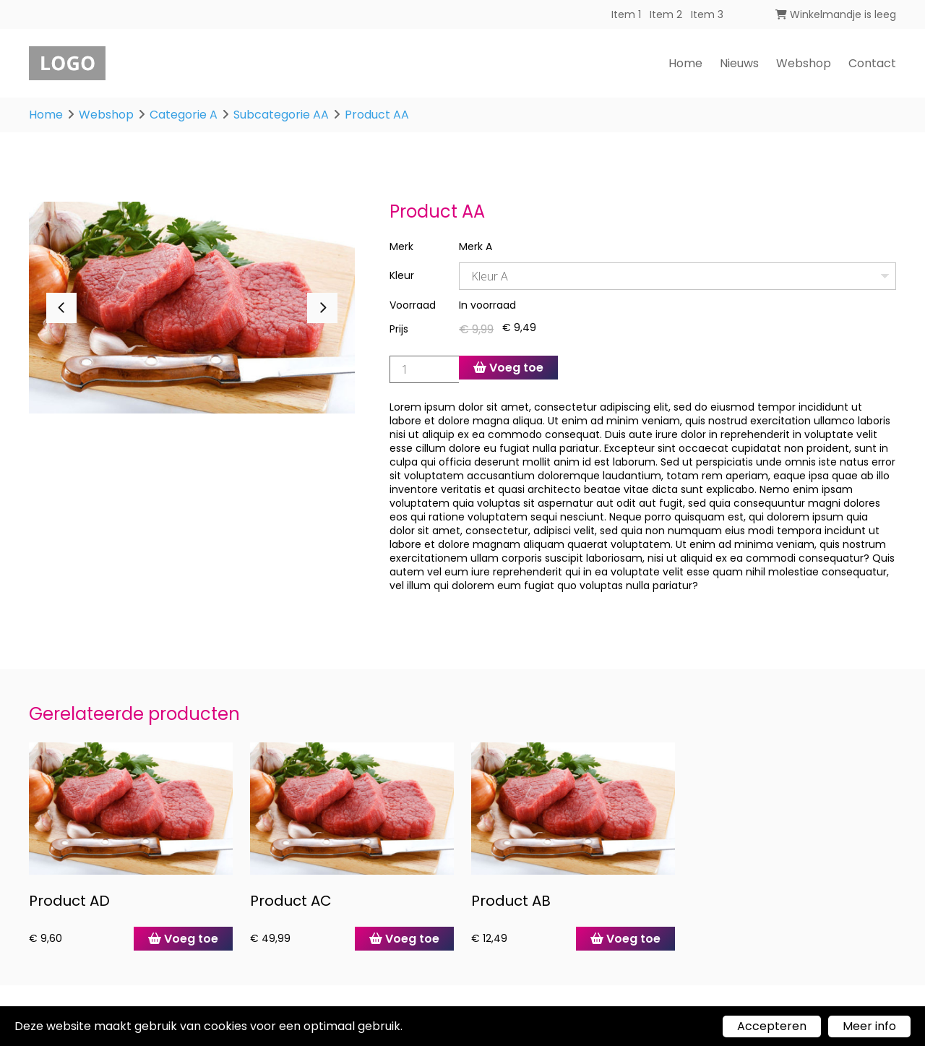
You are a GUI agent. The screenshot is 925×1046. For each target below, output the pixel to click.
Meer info (869, 1026)
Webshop (803, 63)
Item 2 (666, 14)
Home (685, 63)
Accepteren (771, 1026)
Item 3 (707, 14)
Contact (872, 63)
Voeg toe (508, 367)
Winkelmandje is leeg (835, 14)
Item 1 (626, 14)
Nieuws (739, 63)
